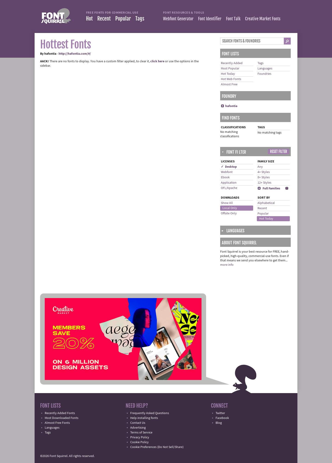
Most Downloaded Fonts (61, 418)
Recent (104, 18)
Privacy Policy (139, 437)
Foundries (264, 74)
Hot (89, 18)
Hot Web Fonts (231, 79)
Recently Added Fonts (60, 413)
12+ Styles (264, 183)
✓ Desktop (229, 166)
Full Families (269, 188)
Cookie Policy (139, 442)
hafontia (229, 106)
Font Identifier (209, 18)
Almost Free (229, 84)
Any (260, 167)
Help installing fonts (144, 418)
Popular (123, 18)
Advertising (138, 428)
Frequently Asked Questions (149, 413)
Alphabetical (266, 203)
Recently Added (232, 63)
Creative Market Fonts (262, 18)
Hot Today (228, 74)
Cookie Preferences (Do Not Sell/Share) (157, 447)
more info (227, 265)
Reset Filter (278, 151)
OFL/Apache (229, 188)
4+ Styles (264, 172)
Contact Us (137, 423)
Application (229, 183)
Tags (139, 18)
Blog (219, 423)
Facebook (222, 418)
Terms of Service (141, 432)
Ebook (225, 177)
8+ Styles (264, 177)
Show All (227, 203)
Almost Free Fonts (57, 423)
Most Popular (230, 68)
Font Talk (233, 18)
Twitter (220, 413)
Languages (265, 68)
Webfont (227, 172)
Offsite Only (229, 213)
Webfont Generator (178, 18)
